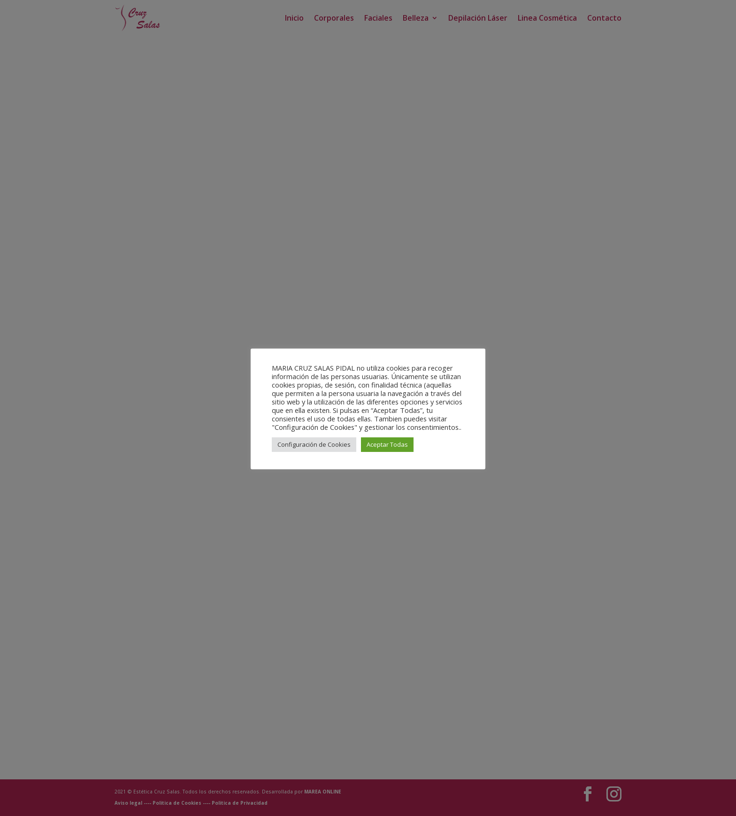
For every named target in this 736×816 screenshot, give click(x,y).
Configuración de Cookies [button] (314, 444)
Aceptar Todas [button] (387, 444)
